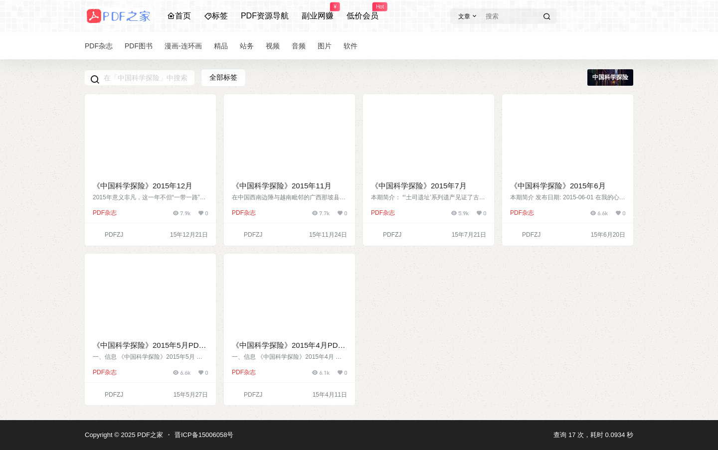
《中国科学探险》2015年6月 (558, 185)
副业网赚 (318, 11)
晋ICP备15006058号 (204, 435)
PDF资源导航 (265, 15)
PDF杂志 (105, 212)
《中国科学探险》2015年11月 (282, 185)
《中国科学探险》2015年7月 (419, 185)
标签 (216, 15)
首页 (179, 15)
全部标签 (223, 77)
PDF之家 (149, 435)
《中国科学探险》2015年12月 (142, 185)
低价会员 (362, 11)
